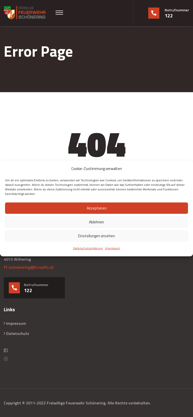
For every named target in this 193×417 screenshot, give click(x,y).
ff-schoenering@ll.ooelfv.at (29, 267)
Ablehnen (96, 222)
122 (169, 16)
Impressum (112, 248)
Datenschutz (17, 333)
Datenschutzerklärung (88, 248)
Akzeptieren (97, 208)
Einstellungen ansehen (96, 236)
